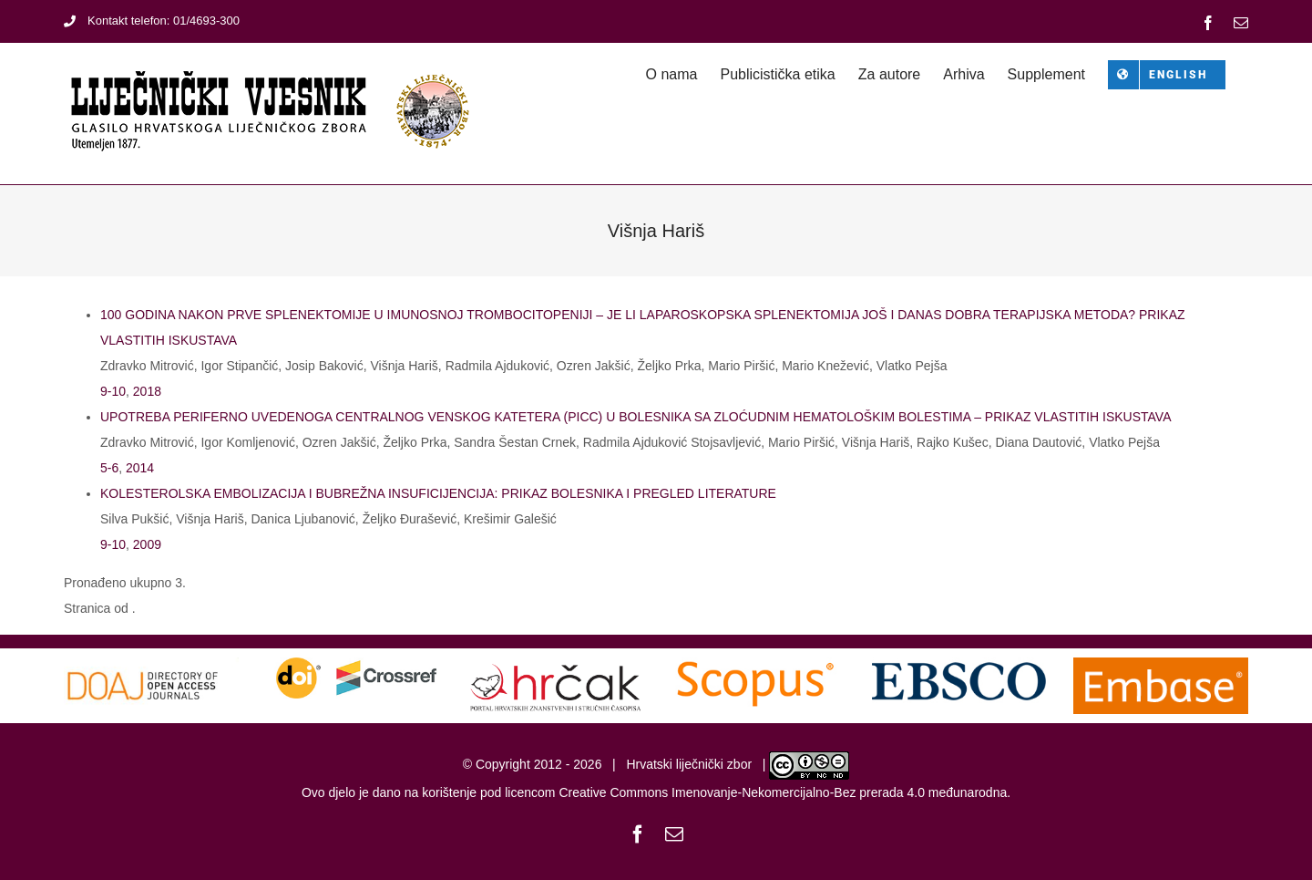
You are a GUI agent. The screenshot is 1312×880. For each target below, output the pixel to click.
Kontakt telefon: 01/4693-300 (152, 20)
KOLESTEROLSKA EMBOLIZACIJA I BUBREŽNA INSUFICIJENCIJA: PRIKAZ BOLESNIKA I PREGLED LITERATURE (438, 493)
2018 (147, 391)
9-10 (113, 391)
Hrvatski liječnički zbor (689, 764)
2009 (147, 544)
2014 (140, 468)
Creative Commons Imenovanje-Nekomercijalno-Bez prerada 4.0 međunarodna (783, 792)
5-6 (109, 468)
